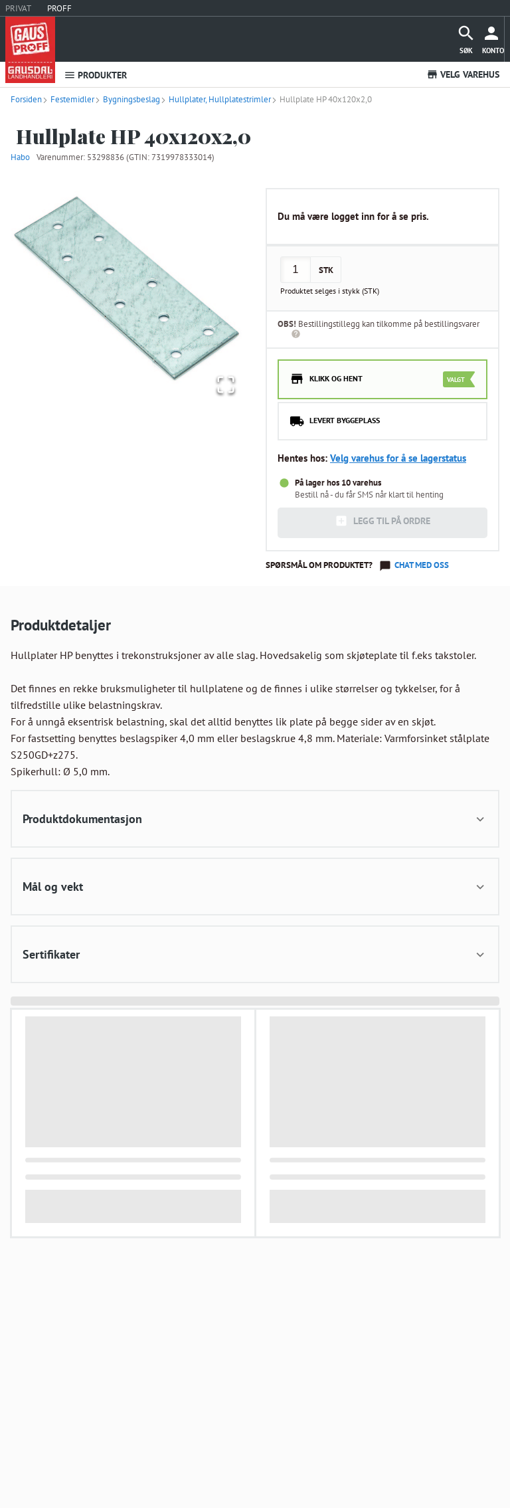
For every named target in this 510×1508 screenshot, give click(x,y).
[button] (127, 289)
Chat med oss (421, 565)
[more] (493, 39)
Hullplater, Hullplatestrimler (215, 99)
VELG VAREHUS (462, 74)
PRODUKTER (95, 75)
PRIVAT (18, 8)
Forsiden (26, 99)
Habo (20, 157)
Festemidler (68, 99)
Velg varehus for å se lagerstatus (398, 458)
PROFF (59, 8)
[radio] (382, 379)
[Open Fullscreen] (224, 385)
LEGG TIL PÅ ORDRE (382, 520)
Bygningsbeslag (127, 99)
